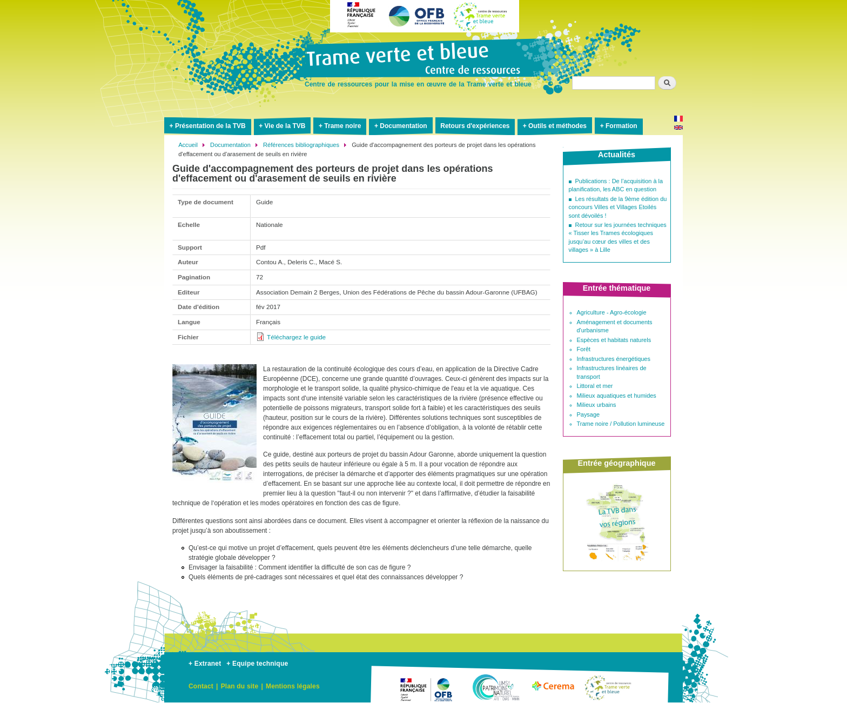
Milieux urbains (596, 404)
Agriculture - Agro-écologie (612, 312)
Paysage (588, 414)
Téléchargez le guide (296, 336)
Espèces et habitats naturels (614, 340)
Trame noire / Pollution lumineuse (621, 423)
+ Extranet (205, 663)
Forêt (584, 349)
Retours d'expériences (474, 126)
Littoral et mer (595, 386)
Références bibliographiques (301, 145)
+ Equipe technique (257, 663)
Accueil (188, 145)
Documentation (403, 126)
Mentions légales (293, 686)
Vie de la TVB (285, 126)
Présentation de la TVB (210, 126)
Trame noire (342, 126)
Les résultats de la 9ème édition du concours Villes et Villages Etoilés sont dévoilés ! (618, 207)
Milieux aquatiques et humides (616, 395)
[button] (214, 487)
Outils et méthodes (557, 126)
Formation (621, 126)
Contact (201, 686)
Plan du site (240, 686)
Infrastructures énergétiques (613, 359)
